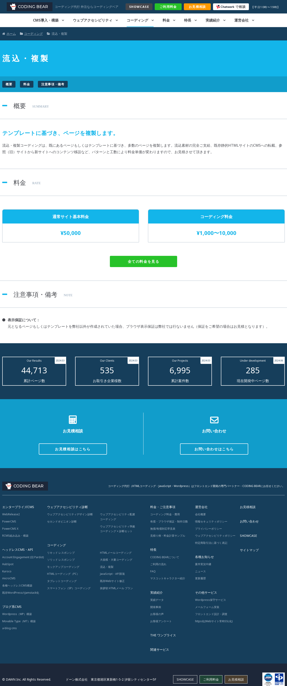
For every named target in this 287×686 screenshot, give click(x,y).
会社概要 (200, 514)
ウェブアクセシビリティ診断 (67, 507)
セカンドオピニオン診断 (62, 521)
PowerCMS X (10, 529)
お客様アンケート (161, 621)
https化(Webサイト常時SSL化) (214, 621)
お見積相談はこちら (72, 449)
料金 (168, 6)
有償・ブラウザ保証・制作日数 (169, 521)
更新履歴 (200, 578)
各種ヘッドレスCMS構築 (17, 585)
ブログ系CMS (12, 606)
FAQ (153, 571)
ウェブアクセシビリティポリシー (215, 536)
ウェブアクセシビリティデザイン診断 (70, 514)
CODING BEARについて (164, 557)
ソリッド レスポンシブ (61, 560)
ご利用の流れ (158, 564)
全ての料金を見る (143, 261)
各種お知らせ (204, 557)
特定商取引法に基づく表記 (211, 543)
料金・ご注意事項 (162, 507)
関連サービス (159, 649)
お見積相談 (248, 507)
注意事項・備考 (52, 84)
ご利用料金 (211, 679)
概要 (9, 84)
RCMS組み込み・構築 (15, 536)
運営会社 (241, 20)
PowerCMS (9, 521)
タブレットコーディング (62, 581)
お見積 (197, 6)
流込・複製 (106, 567)
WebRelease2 (11, 514)
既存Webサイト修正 (112, 581)
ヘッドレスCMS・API (17, 549)
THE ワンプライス (163, 635)
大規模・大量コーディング (116, 560)
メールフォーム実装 (207, 607)
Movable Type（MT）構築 (19, 621)
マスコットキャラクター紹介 (167, 578)
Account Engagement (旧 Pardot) (23, 557)
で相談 (231, 6)
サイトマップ (249, 550)
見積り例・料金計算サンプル (167, 536)
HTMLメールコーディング (116, 553)
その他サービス (206, 592)
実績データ (157, 600)
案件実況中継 (203, 564)
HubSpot (7, 564)
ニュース (200, 571)
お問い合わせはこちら (214, 449)
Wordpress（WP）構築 (17, 614)
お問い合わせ (249, 521)
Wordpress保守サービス (210, 600)
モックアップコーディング (63, 567)
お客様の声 (157, 614)
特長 (187, 20)
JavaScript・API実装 (112, 574)
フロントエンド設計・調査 (211, 614)
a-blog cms (9, 628)
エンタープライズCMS (18, 507)
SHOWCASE (139, 6)
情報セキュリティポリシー (211, 521)
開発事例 (155, 607)
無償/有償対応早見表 (162, 529)
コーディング (137, 20)
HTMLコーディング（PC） (63, 574)
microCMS (8, 578)
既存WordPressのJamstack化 (20, 593)
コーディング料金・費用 (165, 514)
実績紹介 (213, 20)
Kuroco (6, 571)
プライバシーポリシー (208, 529)
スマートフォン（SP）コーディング (69, 588)
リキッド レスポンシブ (61, 553)
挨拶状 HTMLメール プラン (116, 588)
